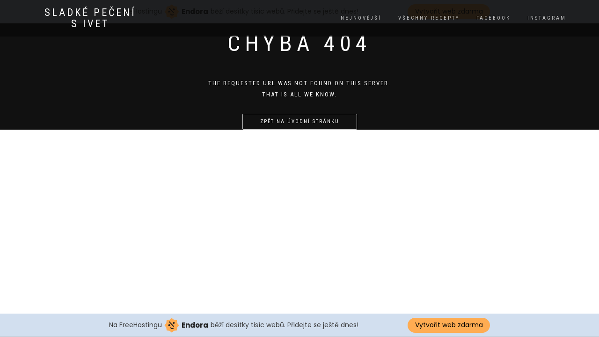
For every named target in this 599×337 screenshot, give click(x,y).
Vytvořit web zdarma (449, 325)
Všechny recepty (429, 18)
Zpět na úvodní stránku (299, 121)
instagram (546, 18)
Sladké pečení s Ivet (90, 18)
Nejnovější (361, 18)
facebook (493, 18)
